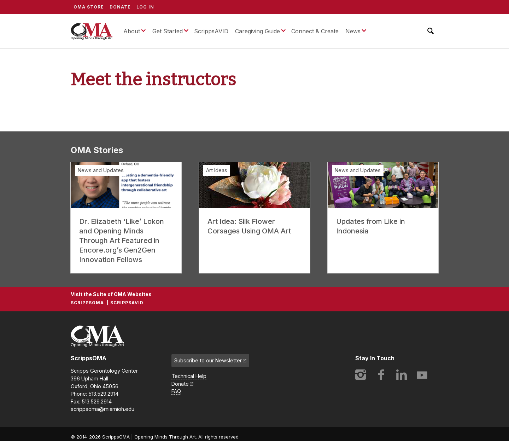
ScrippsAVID (211, 31)
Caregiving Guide (257, 31)
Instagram (360, 374)
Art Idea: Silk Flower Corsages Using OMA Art (249, 226)
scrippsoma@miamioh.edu (102, 409)
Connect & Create (315, 31)
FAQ (176, 391)
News (353, 31)
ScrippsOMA (91, 31)
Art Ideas (216, 170)
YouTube (422, 374)
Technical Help (188, 376)
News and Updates (101, 170)
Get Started (167, 31)
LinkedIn (401, 374)
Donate (120, 7)
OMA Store (89, 7)
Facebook (381, 374)
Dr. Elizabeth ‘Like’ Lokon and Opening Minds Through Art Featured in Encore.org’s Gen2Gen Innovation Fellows (121, 240)
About (131, 31)
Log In (145, 7)
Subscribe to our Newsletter (208, 360)
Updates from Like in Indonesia (370, 226)
